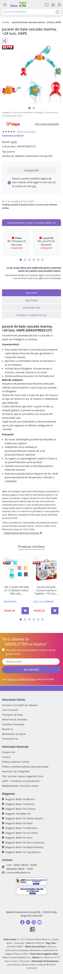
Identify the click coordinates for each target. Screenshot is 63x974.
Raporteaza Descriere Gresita (23, 533)
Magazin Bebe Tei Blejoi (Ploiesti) (23, 847)
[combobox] (31, 12)
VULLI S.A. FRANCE (43, 601)
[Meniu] (4, 4)
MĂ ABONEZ (31, 670)
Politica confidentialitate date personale (25, 766)
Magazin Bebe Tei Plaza (17, 823)
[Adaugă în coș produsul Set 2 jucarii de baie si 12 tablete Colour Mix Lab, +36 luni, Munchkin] (25, 610)
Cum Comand (10, 709)
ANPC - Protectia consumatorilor (21, 781)
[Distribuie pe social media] (4, 41)
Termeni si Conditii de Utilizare (20, 705)
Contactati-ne (10, 738)
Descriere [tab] (31, 292)
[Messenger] (28, 922)
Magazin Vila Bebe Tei (16, 813)
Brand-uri (7, 729)
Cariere (6, 757)
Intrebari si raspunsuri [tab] (31, 315)
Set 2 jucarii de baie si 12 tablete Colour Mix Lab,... (16, 590)
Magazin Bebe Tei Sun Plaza (20, 832)
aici (34, 186)
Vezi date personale (28, 679)
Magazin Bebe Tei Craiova (18, 808)
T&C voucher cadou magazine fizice (22, 776)
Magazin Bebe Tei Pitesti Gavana (22, 818)
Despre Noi (8, 752)
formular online (29, 785)
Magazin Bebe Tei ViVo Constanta (23, 842)
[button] (29, 108)
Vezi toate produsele (47, 124)
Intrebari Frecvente (13, 724)
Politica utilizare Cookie (15, 761)
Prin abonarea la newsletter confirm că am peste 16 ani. (31, 652)
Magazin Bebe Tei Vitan (17, 837)
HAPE (13, 142)
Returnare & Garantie (14, 719)
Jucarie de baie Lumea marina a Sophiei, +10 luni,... (46, 590)
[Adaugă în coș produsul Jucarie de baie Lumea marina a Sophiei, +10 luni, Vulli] (54, 610)
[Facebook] (22, 922)
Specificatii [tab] (31, 300)
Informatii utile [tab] (31, 307)
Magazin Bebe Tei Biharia (18, 799)
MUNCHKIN (10, 601)
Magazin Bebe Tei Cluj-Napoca (21, 852)
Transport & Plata (12, 714)
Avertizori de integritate (16, 771)
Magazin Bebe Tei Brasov (18, 804)
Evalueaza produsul (13, 135)
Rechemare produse (14, 734)
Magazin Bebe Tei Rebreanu (20, 828)
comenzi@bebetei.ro (18, 872)
